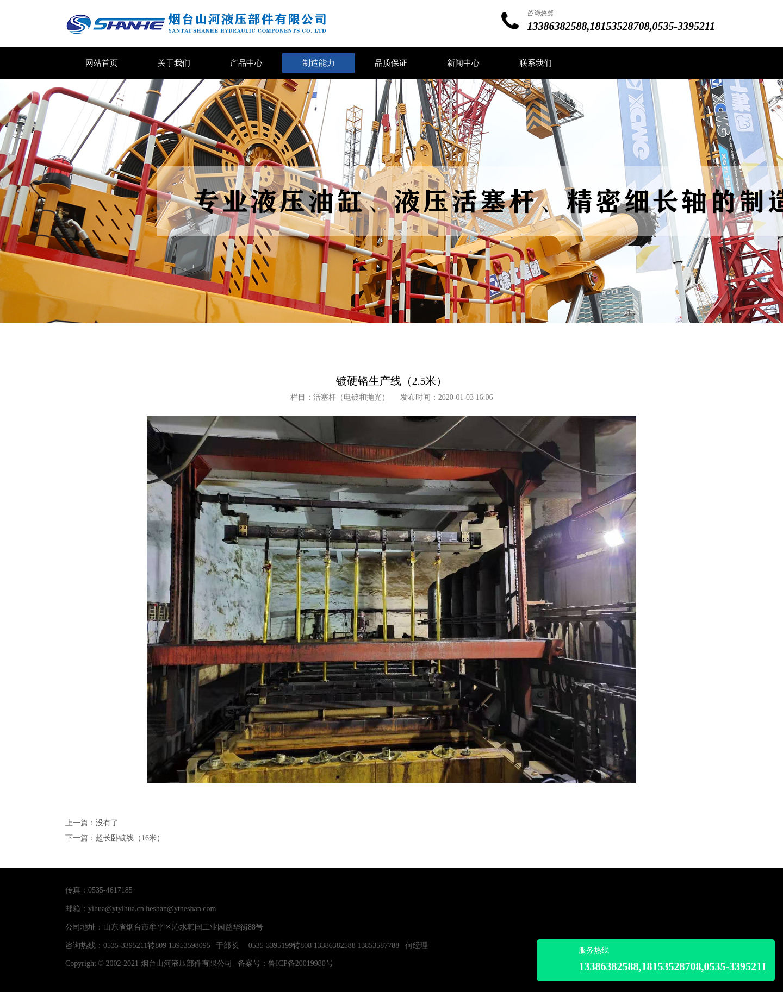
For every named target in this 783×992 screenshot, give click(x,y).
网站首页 (101, 63)
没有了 (107, 823)
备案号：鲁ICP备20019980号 (285, 963)
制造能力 (318, 63)
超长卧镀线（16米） (130, 838)
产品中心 (246, 63)
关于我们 (174, 63)
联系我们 (535, 63)
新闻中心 (463, 63)
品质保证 (391, 63)
